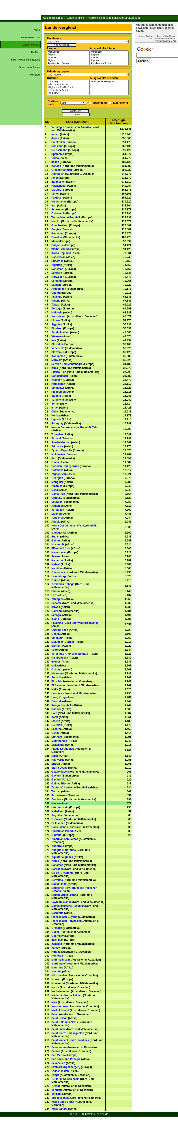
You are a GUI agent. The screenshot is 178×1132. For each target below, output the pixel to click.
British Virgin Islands (64, 894)
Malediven (57, 811)
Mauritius (57, 967)
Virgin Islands (60, 1097)
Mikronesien (59, 975)
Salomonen (58, 1047)
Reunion (56, 725)
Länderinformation (29, 37)
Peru (54, 458)
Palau (54, 1014)
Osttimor (56, 669)
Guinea (55, 580)
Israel (54, 407)
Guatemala (58, 572)
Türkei (55, 193)
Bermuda (57, 880)
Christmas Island (62, 831)
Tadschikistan (60, 1071)
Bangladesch (59, 375)
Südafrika (57, 261)
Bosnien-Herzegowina (65, 466)
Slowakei (57, 344)
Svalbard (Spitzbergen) (65, 1067)
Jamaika (56, 943)
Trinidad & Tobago (62, 584)
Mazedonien (59, 552)
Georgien (57, 478)
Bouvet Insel (59, 883)
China (55, 158)
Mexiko (55, 221)
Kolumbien (58, 356)
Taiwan (55, 304)
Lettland (56, 280)
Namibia (56, 568)
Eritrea (55, 763)
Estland (56, 438)
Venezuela (57, 348)
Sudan (55, 536)
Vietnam (56, 336)
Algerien (68, 60)
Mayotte (56, 971)
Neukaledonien (60, 991)
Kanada (56, 165)
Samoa (55, 1051)
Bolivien (56, 611)
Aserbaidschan (60, 442)
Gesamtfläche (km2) (68, 90)
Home (37, 29)
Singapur (57, 637)
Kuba (54, 368)
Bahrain (56, 645)
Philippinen (58, 391)
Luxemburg (58, 576)
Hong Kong (58, 697)
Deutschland (59, 150)
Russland (57, 146)
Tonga (55, 1075)
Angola (55, 521)
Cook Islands (59, 827)
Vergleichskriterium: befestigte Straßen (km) (114, 17)
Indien (55, 134)
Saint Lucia (58, 1029)
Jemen (55, 556)
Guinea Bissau (60, 783)
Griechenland (59, 225)
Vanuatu (56, 1090)
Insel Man (57, 939)
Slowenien (57, 352)
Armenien (57, 505)
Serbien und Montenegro (66, 364)
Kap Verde (57, 759)
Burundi (56, 701)
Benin (55, 732)
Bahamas (57, 865)
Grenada (56, 928)
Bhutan (55, 591)
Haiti (54, 713)
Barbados (57, 869)
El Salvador (58, 685)
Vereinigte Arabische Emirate (69, 653)
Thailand (56, 296)
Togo (54, 649)
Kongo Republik (61, 705)
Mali (53, 665)
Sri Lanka (57, 446)
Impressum (34, 74)
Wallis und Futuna (62, 1101)
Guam (55, 931)
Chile (54, 411)
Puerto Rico (58, 372)
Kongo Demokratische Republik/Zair (74, 427)
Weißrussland (60, 249)
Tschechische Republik (66, 217)
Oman (55, 462)
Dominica (57, 799)
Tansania (57, 517)
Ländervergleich (75, 17)
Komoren (57, 955)
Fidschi (56, 681)
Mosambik (57, 544)
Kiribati (55, 951)
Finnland (56, 328)
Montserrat (58, 983)
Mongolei (57, 482)
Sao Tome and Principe (66, 1059)
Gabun (55, 540)
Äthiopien (57, 599)
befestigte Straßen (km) (109, 81)
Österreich (58, 213)
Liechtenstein (59, 807)
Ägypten (68, 54)
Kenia (55, 415)
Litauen (56, 284)
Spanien (56, 154)
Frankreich (58, 142)
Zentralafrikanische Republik (69, 787)
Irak (53, 340)
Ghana (55, 633)
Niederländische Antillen (66, 995)
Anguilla (56, 815)
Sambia (56, 395)
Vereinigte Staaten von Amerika (71, 127)
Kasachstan (58, 185)
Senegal (56, 615)
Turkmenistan (60, 399)
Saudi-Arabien (60, 332)
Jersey (55, 947)
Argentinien (58, 288)
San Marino (58, 1055)
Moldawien (58, 454)
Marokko (56, 360)
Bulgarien (57, 245)
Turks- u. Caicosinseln (65, 1078)
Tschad (55, 791)
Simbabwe (57, 387)
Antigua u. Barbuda (63, 850)
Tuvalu (55, 1086)
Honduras (57, 693)
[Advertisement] (20, 153)
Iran (53, 205)
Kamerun (57, 560)
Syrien (55, 403)
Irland (55, 241)
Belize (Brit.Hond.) (62, 872)
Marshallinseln (60, 959)
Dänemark (57, 269)
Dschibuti (57, 913)
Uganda (56, 419)
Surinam (56, 736)
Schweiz (56, 272)
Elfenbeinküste (60, 548)
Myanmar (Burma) (62, 641)
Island (55, 618)
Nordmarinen (59, 1006)
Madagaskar (59, 532)
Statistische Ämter (29, 67)
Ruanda (56, 709)
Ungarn (56, 292)
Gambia (56, 779)
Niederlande (59, 201)
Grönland (57, 819)
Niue (54, 1002)
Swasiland (57, 744)
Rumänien (57, 233)
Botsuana (57, 470)
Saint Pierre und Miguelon (67, 1033)
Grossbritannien (61, 169)
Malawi (55, 564)
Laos (54, 595)
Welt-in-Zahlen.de (53, 17)
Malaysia (56, 312)
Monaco (56, 979)
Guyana (56, 775)
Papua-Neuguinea (62, 748)
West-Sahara (59, 1108)
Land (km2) (68, 93)
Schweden (57, 209)
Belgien (56, 229)
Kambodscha (59, 657)
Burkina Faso (59, 629)
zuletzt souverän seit (68, 84)
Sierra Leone (59, 767)
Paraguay (57, 423)
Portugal (56, 308)
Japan (55, 138)
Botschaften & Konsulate (25, 59)
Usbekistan (58, 257)
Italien (55, 162)
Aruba (55, 861)
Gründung (68, 81)
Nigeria (55, 300)
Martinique (58, 963)
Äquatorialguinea (62, 857)
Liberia (55, 721)
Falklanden (58, 823)
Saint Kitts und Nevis (64, 1022)
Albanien (68, 57)
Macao (55, 803)
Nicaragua (57, 673)
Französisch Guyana (64, 916)
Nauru (55, 987)
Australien (57, 173)
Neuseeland (58, 316)
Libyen (55, 320)
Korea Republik (61, 253)
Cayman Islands (61, 902)
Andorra (56, 846)
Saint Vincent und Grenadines (70, 1040)
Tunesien (57, 434)
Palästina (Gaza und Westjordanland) (74, 622)
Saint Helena (59, 1018)
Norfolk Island (60, 1010)
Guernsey (57, 935)
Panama (56, 603)
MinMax (35, 52)
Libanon (56, 513)
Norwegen (57, 276)
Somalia (56, 677)
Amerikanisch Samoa (68, 63)
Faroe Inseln (59, 795)
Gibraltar (56, 835)
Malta (54, 689)
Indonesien (58, 181)
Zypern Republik (61, 450)
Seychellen (58, 1063)
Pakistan (56, 197)
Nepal (55, 489)
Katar (54, 717)
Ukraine (56, 189)
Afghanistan (68, 52)
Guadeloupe (59, 771)
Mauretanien (59, 740)
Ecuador (56, 501)
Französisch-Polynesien (66, 920)
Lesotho (56, 729)
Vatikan (56, 1093)
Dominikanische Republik (67, 905)
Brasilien (57, 237)
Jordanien (57, 509)
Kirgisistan (58, 383)
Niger (54, 755)
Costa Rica (58, 493)
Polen (55, 177)
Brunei (55, 661)
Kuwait (55, 607)
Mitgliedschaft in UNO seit (68, 87)
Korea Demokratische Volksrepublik (74, 525)
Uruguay (56, 497)
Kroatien (56, 379)
